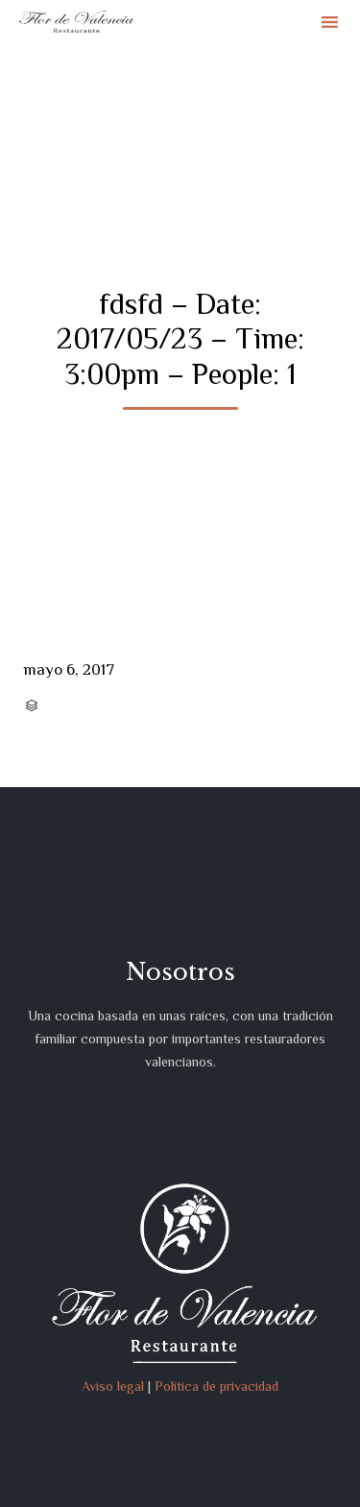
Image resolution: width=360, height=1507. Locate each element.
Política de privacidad (216, 1386)
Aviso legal (113, 1386)
